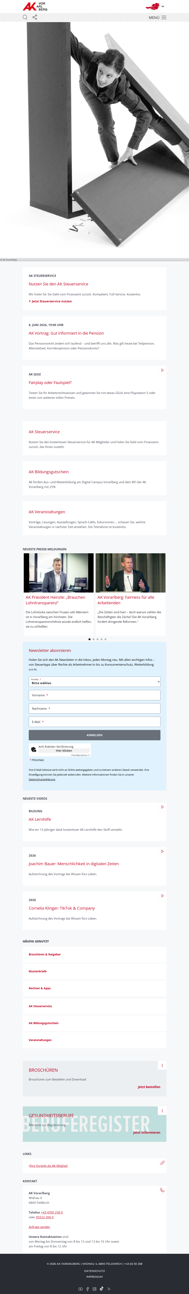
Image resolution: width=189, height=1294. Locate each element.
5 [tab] (106, 639)
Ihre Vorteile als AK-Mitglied (48, 1166)
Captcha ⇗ (80, 755)
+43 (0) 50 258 (133, 1263)
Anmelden (94, 735)
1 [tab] (90, 639)
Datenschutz (94, 1270)
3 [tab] (98, 639)
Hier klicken (64, 750)
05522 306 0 (45, 1217)
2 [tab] (94, 639)
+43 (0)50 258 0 (52, 1212)
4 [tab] (102, 639)
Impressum (94, 1276)
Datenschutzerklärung (42, 779)
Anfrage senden (39, 1227)
